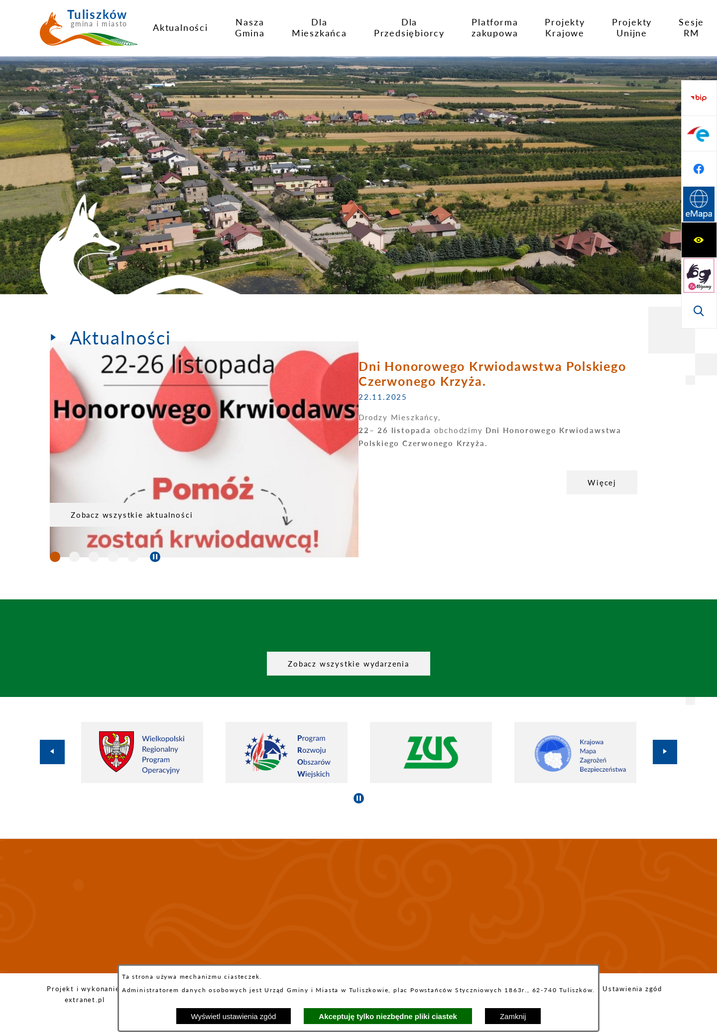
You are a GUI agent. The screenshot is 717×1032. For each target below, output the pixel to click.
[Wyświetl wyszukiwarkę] (699, 168)
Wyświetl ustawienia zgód (233, 1016)
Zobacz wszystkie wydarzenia (348, 663)
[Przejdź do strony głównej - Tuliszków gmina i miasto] (89, 31)
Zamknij (513, 1016)
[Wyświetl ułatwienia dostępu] (699, 98)
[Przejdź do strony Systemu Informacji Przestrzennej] (699, 310)
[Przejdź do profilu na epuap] (699, 240)
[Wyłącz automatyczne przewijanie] (155, 557)
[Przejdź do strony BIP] (699, 204)
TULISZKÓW (358, 906)
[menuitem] (180, 27)
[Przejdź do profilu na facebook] (699, 275)
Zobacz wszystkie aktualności (132, 514)
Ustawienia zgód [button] (632, 989)
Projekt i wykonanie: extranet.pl (84, 994)
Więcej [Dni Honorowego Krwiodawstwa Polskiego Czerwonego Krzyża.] (293, 482)
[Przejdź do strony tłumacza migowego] (699, 133)
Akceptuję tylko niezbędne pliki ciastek (388, 1016)
